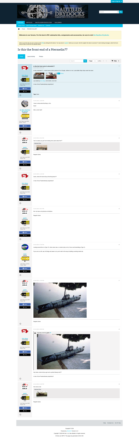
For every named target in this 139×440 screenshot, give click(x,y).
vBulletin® (69, 431)
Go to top (118, 423)
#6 (119, 244)
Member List (41, 25)
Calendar (48, 25)
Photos (41, 56)
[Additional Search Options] (118, 11)
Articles (29, 22)
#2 (119, 100)
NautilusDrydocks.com (43, 22)
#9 (119, 384)
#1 (119, 66)
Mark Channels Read (31, 25)
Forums (20, 22)
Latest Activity (31, 56)
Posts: (21, 85)
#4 (119, 174)
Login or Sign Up (117, 1)
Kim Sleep (42, 80)
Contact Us (110, 423)
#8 (119, 329)
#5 (119, 208)
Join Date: (22, 84)
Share (25, 88)
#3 (119, 138)
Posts (21, 56)
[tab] (21, 56)
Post (25, 91)
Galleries (58, 22)
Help (104, 423)
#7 (119, 280)
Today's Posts (21, 25)
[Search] (109, 11)
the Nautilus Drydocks (101, 35)
